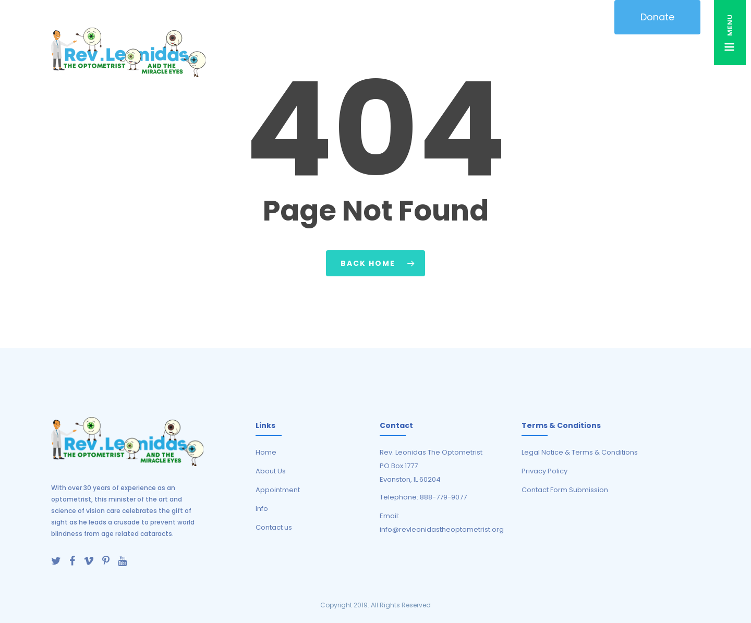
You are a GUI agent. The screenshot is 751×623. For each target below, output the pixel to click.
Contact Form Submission (565, 490)
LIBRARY (626, 52)
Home (266, 452)
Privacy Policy (544, 471)
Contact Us (673, 52)
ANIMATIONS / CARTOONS (332, 52)
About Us (271, 52)
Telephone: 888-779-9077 (423, 497)
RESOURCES (486, 52)
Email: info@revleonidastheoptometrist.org (442, 522)
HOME (234, 52)
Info (262, 509)
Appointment (278, 490)
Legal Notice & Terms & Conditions (580, 452)
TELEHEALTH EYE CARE (552, 52)
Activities (430, 52)
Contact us (274, 527)
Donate (657, 16)
